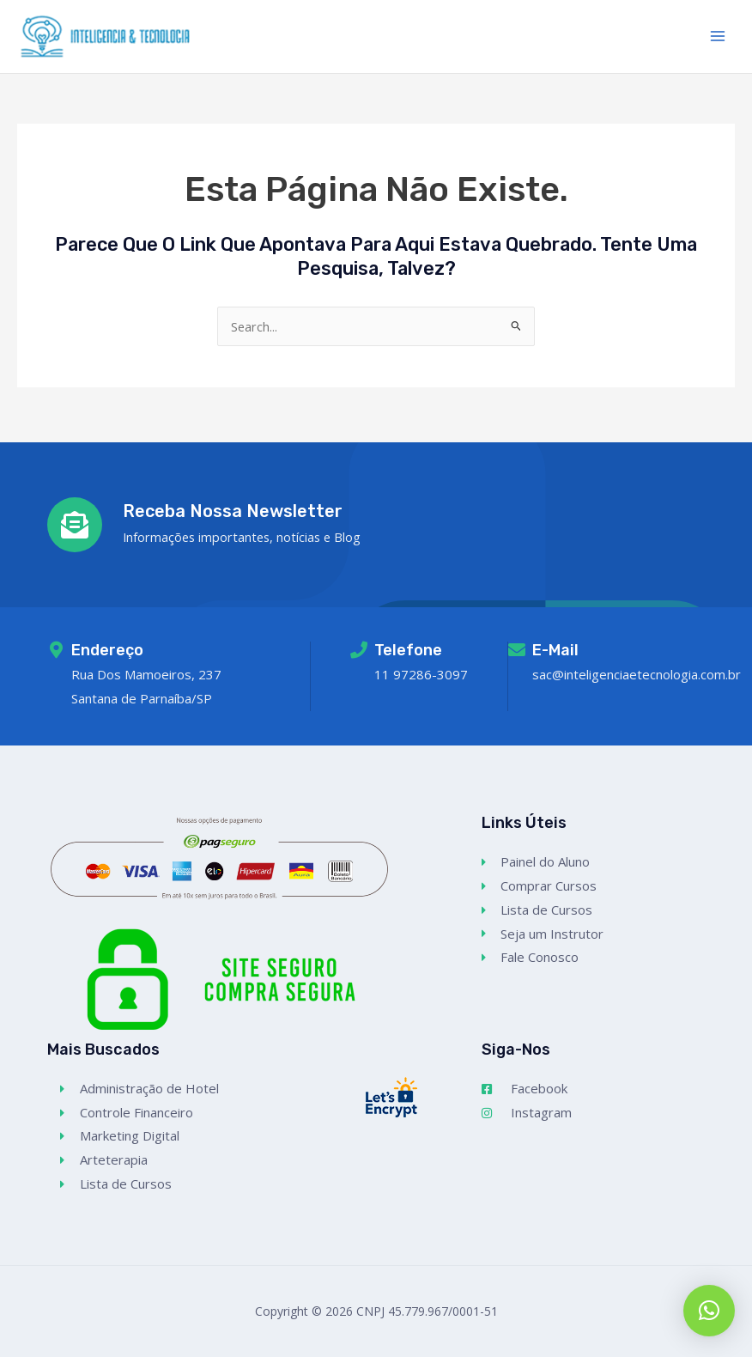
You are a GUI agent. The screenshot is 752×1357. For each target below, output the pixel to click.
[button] (709, 1310)
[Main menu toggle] (717, 38)
